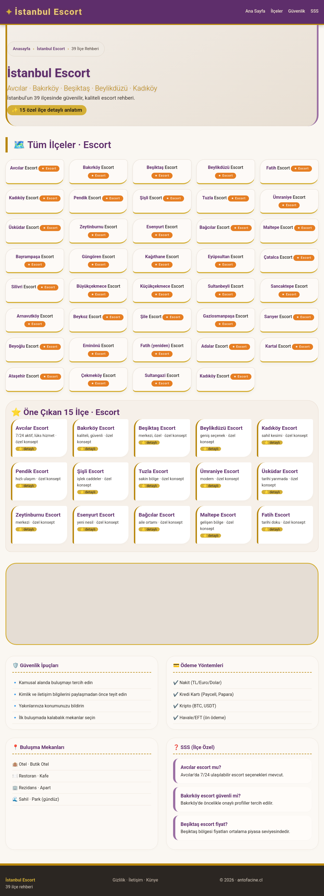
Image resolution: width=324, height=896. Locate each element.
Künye (152, 880)
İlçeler (277, 11)
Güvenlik (296, 11)
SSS (315, 11)
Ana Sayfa (255, 11)
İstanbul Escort (51, 48)
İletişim (136, 880)
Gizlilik (119, 880)
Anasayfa (21, 48)
